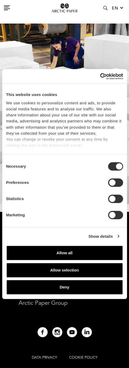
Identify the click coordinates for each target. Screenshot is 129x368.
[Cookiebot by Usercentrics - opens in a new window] (100, 76)
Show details (101, 236)
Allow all (64, 253)
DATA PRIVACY (44, 357)
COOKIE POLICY (83, 357)
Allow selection (64, 270)
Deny (64, 287)
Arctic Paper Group (43, 302)
